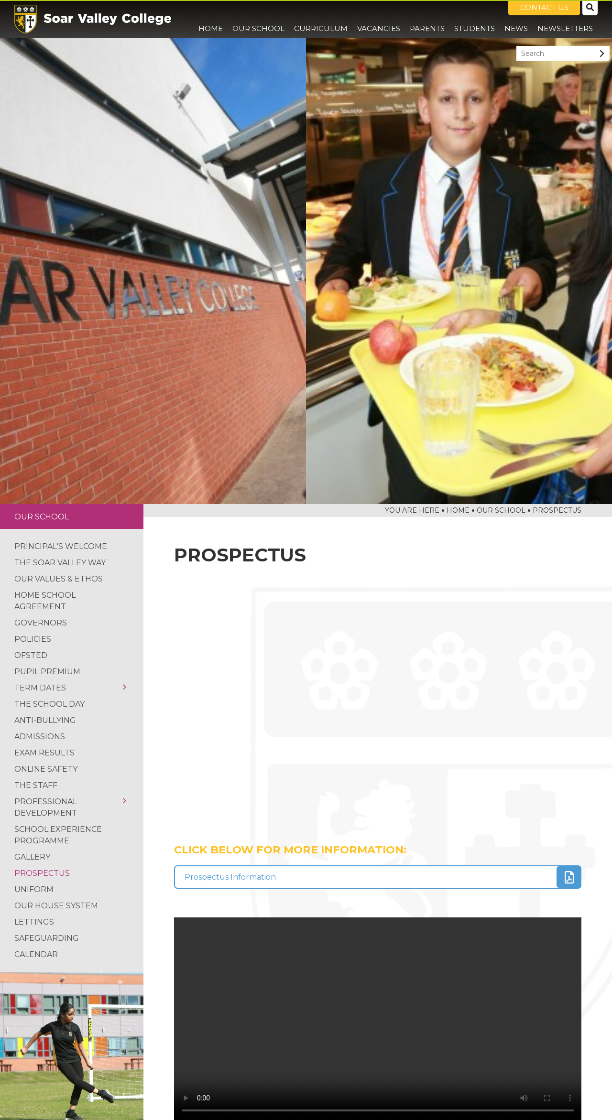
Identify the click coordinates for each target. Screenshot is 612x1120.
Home (458, 510)
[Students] (474, 19)
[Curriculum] (320, 19)
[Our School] (258, 19)
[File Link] (377, 877)
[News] (516, 19)
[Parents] (427, 19)
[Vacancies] (378, 19)
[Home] (92, 19)
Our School (41, 516)
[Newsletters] (565, 19)
